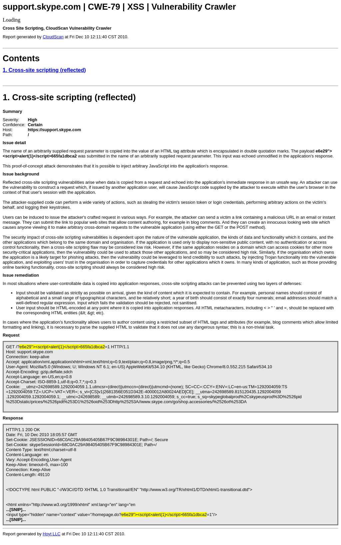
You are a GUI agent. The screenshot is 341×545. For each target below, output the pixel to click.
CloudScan (53, 36)
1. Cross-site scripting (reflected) (44, 70)
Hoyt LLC (51, 533)
